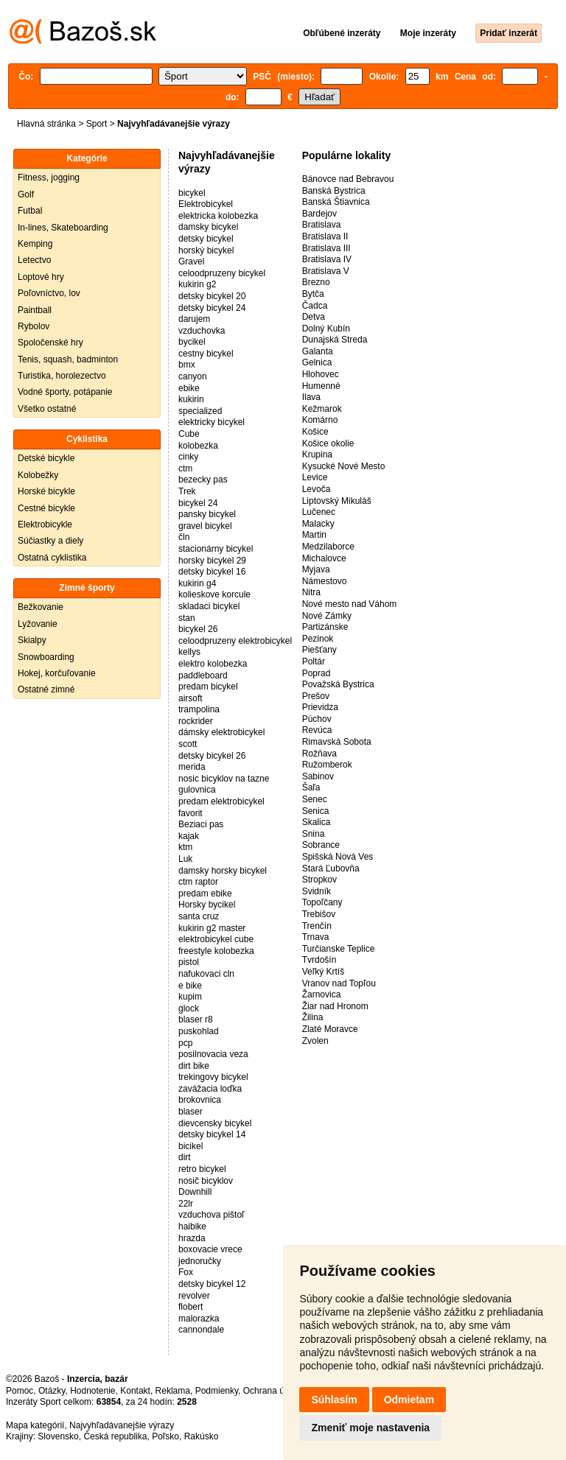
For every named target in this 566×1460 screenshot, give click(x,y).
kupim (190, 997)
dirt (184, 1157)
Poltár (313, 661)
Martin (314, 535)
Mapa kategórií (35, 1425)
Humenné (321, 386)
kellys (189, 652)
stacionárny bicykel (215, 549)
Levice (315, 477)
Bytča (313, 294)
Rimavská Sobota (336, 742)
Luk (185, 859)
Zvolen (315, 1041)
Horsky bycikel (206, 904)
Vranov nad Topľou (339, 983)
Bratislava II (325, 236)
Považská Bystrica (338, 684)
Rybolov (33, 326)
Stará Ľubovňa (331, 868)
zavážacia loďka (210, 1089)
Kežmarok (322, 409)
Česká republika (115, 1436)
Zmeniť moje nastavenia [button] (370, 1427)
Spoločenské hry (50, 342)
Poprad (316, 673)
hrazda (192, 1238)
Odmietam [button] (409, 1399)
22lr (185, 1203)
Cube (189, 434)
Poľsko (165, 1436)
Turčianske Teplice (338, 949)
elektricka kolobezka (218, 216)
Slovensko (58, 1436)
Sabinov (318, 776)
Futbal (30, 211)
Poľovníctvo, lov (49, 293)
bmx (186, 364)
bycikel (192, 342)
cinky (188, 457)
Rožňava (319, 753)
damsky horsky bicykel (222, 871)
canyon (192, 376)
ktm (185, 847)
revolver (194, 1296)
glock (188, 1008)
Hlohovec (320, 374)
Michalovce (324, 558)
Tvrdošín (319, 960)
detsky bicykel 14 (211, 1134)
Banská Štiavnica (336, 202)
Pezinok (318, 639)
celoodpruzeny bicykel (221, 273)
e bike (190, 985)
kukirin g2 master (211, 928)
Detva (313, 317)
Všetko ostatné (47, 409)
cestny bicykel (206, 353)
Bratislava (321, 225)
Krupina (317, 454)
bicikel (190, 1146)
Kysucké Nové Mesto (343, 466)
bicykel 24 (197, 503)
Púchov (317, 719)
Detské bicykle (46, 458)
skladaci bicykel (209, 606)
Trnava (315, 937)
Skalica (316, 822)
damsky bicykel (208, 227)
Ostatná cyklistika (52, 557)
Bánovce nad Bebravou (348, 179)
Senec (314, 799)
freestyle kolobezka (216, 951)
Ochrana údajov (274, 1391)
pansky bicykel (207, 514)
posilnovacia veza (213, 1054)
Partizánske (325, 627)
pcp (185, 1043)
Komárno (320, 420)
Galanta (317, 351)
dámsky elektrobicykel (221, 732)
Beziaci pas (200, 824)
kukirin (191, 399)
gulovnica (197, 790)
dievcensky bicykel (214, 1123)
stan (186, 618)
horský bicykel (206, 250)
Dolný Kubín (326, 328)
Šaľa (311, 787)
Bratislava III (326, 248)
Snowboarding (46, 657)
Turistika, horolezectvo (62, 376)
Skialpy (32, 640)
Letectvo (34, 260)
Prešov (315, 696)
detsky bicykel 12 (211, 1284)
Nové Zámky (327, 616)
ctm (185, 468)
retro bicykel (202, 1169)
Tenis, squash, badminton (68, 359)
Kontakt (135, 1391)
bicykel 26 (197, 629)
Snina (313, 834)
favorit (190, 813)
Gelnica (317, 362)
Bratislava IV (327, 259)
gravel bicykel (205, 526)
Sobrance (321, 845)
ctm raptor (198, 882)
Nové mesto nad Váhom (349, 604)
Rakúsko (201, 1436)
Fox (185, 1272)
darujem (194, 319)
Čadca (315, 306)
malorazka (198, 1318)
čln (183, 537)
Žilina (313, 1017)
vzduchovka (201, 331)
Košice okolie (328, 443)
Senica (315, 811)
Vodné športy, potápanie (65, 392)
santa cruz (198, 916)
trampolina (199, 709)
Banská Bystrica (334, 191)
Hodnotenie (92, 1391)
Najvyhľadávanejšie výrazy (121, 1425)
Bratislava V (325, 271)
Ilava (311, 397)
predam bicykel (208, 686)
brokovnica (199, 1100)
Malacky (318, 524)
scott (187, 744)
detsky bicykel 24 (211, 308)
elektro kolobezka (212, 664)
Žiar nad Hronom (335, 1006)
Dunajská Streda (335, 339)
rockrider (195, 721)
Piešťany (319, 650)
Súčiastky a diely (50, 541)
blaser (190, 1111)
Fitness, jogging (49, 177)
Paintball (35, 310)
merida (192, 767)
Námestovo (324, 581)
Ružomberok (327, 764)
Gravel (191, 261)
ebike (189, 388)
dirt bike (193, 1066)
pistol (188, 962)
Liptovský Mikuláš (336, 501)
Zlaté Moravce (330, 1029)
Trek (187, 491)
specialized (200, 411)
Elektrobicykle (45, 524)
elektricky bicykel (211, 422)
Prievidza (320, 707)
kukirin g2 (197, 284)
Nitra (311, 592)
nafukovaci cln (206, 974)
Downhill (195, 1192)
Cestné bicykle (46, 508)
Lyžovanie (37, 624)
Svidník (316, 891)
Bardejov (319, 213)
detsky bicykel (206, 239)
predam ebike (205, 893)
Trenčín (317, 926)
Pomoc (19, 1391)
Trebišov (319, 914)
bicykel (192, 193)
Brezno (316, 282)
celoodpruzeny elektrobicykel (235, 641)
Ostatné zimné (46, 689)
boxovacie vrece (210, 1249)
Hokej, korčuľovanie (57, 673)
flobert (190, 1307)
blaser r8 (195, 1019)
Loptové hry (41, 277)
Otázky (51, 1391)
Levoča (316, 489)
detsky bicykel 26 (211, 756)
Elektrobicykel (205, 204)
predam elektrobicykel (221, 801)
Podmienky (216, 1391)
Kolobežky (38, 475)
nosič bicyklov (205, 1181)
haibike (192, 1226)
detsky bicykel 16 (211, 571)
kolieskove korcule (214, 594)
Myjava (316, 569)
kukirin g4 (197, 583)
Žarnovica (321, 994)
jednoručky (199, 1261)
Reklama (173, 1391)
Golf (26, 194)
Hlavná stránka (46, 124)
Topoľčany (322, 902)
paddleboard (203, 675)
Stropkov (319, 879)
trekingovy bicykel (213, 1077)
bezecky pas (203, 479)
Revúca (317, 730)
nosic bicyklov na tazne (223, 778)
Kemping (35, 244)
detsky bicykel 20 (211, 296)
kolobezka (198, 446)
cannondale (201, 1329)
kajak (188, 836)
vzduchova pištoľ (211, 1215)
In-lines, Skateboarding (63, 227)
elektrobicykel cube (216, 939)
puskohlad (198, 1031)
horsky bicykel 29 (212, 560)
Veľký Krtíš (323, 971)
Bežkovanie (40, 607)
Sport (97, 124)
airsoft (190, 698)
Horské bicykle (46, 491)
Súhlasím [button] (334, 1399)
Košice (315, 432)
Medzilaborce (328, 546)
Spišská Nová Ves (338, 857)
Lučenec (318, 512)
